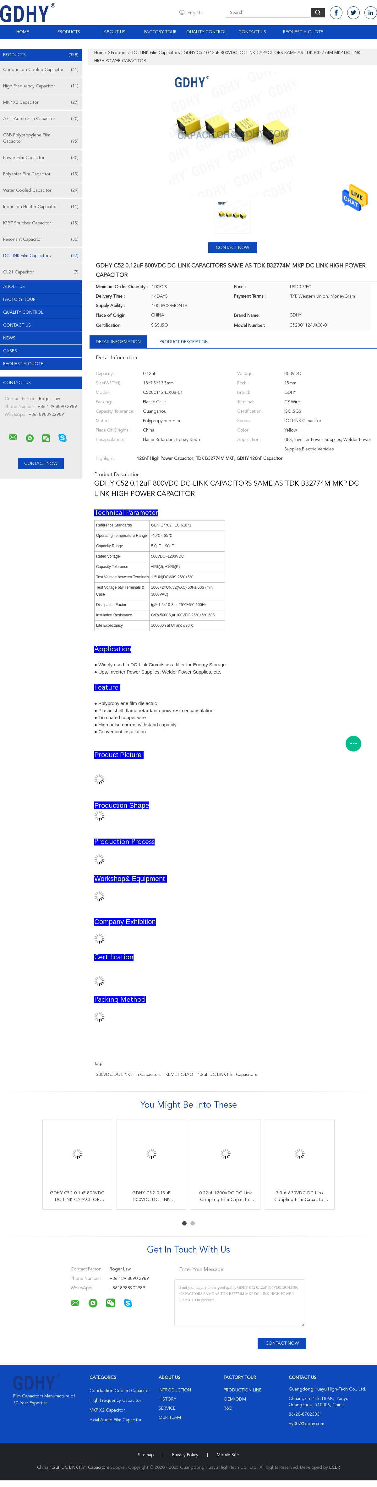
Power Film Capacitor (41, 158)
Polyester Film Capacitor (41, 174)
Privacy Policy (185, 1455)
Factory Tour (160, 32)
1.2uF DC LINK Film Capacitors (227, 1074)
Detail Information (118, 342)
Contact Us (252, 32)
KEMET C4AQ (179, 1074)
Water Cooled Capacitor (41, 190)
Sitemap (146, 1455)
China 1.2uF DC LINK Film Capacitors (73, 1467)
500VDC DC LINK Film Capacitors (128, 1074)
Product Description (184, 342)
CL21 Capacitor (41, 272)
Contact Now (232, 247)
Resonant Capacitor (41, 239)
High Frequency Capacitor (41, 86)
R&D (228, 1408)
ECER (334, 1467)
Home (22, 32)
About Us (114, 32)
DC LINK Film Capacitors (41, 256)
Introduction (175, 1390)
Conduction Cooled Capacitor (41, 70)
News (9, 338)
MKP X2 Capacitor (41, 102)
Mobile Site (228, 1455)
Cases (10, 351)
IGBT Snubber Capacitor (41, 223)
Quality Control (206, 32)
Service (167, 1408)
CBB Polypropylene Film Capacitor (41, 139)
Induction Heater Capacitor (41, 207)
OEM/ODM (235, 1399)
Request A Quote (303, 32)
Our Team (170, 1417)
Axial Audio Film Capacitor (41, 119)
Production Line (243, 1390)
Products (68, 32)
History (167, 1399)
